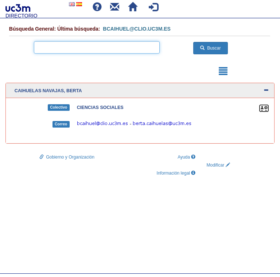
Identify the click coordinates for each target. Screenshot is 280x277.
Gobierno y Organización (66, 157)
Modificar (218, 165)
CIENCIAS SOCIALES (100, 107)
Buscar (210, 48)
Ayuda (185, 157)
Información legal (176, 173)
